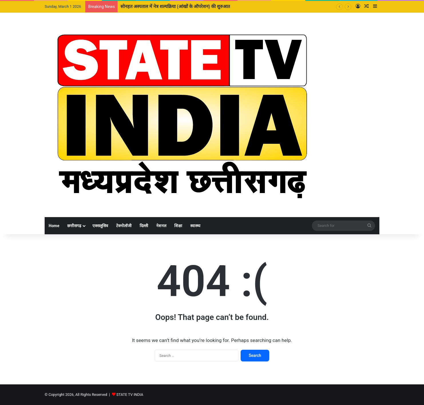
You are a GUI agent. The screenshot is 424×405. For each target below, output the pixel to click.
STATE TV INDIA (129, 394)
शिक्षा (178, 225)
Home (54, 225)
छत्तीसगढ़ (74, 225)
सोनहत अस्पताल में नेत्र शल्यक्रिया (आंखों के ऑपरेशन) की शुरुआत (175, 6)
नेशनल (161, 225)
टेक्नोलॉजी (124, 225)
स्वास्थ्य (195, 225)
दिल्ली (144, 225)
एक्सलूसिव (100, 225)
